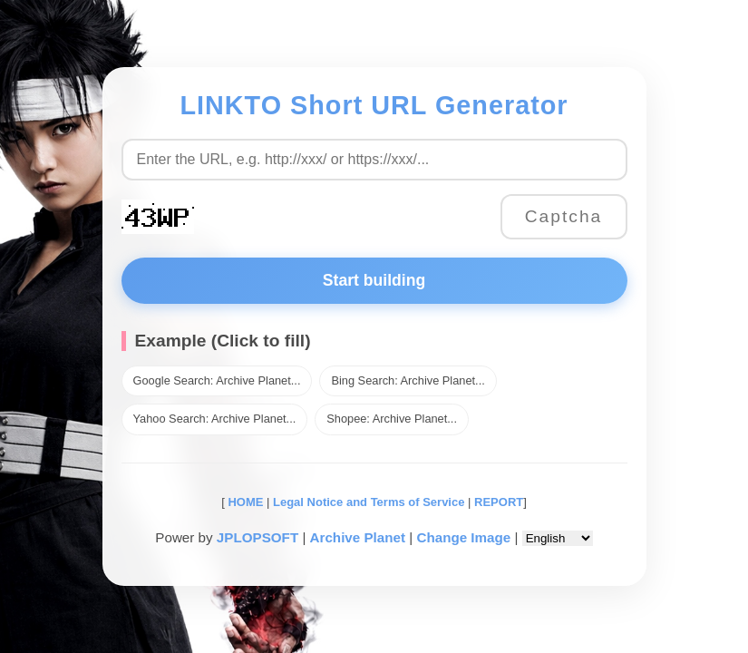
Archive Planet (358, 537)
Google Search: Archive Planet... (217, 380)
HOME (244, 502)
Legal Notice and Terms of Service (368, 502)
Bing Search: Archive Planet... (407, 380)
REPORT (498, 502)
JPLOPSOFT (257, 537)
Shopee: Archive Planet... (391, 418)
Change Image (463, 537)
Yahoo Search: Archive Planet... (214, 418)
